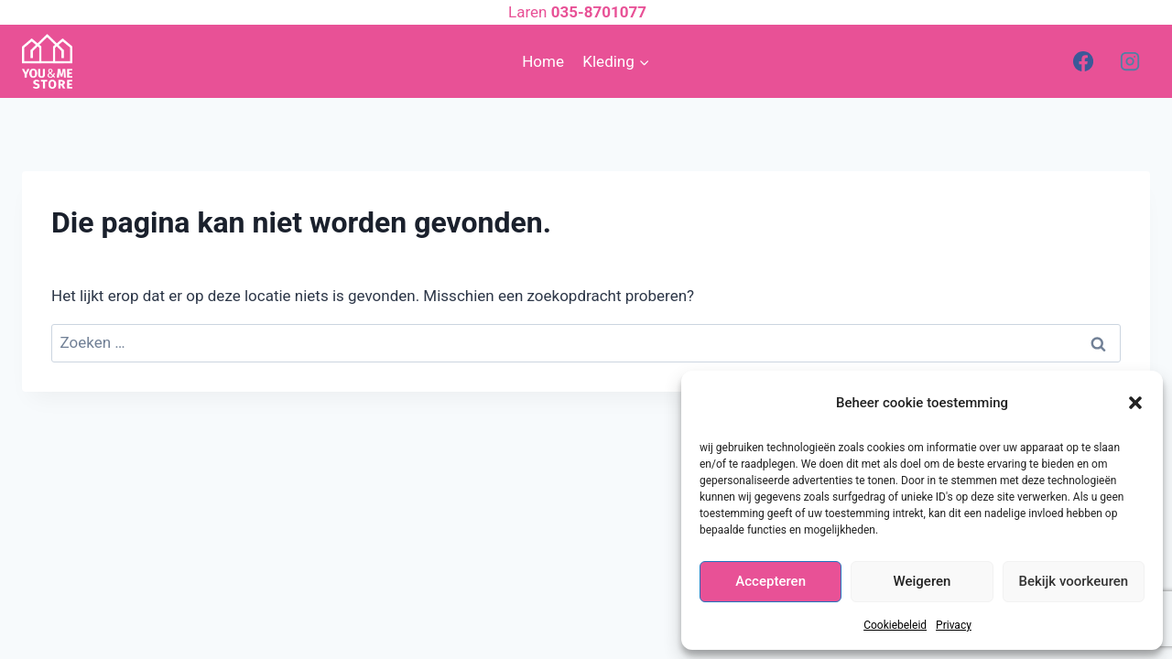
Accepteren (770, 581)
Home (543, 61)
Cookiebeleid (895, 625)
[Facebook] (1083, 61)
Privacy (953, 625)
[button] (1135, 403)
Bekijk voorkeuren (1073, 581)
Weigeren (922, 581)
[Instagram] (1130, 61)
